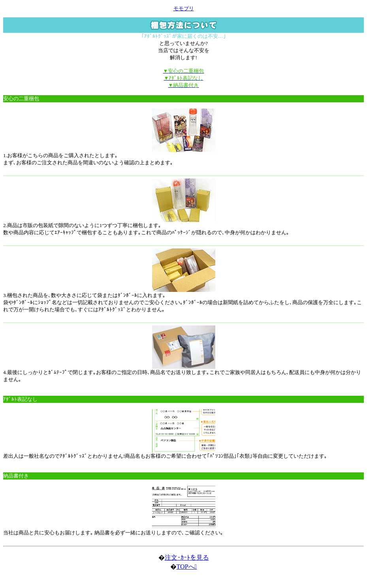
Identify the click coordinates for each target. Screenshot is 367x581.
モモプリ (183, 8)
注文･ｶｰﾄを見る (187, 557)
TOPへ (187, 566)
